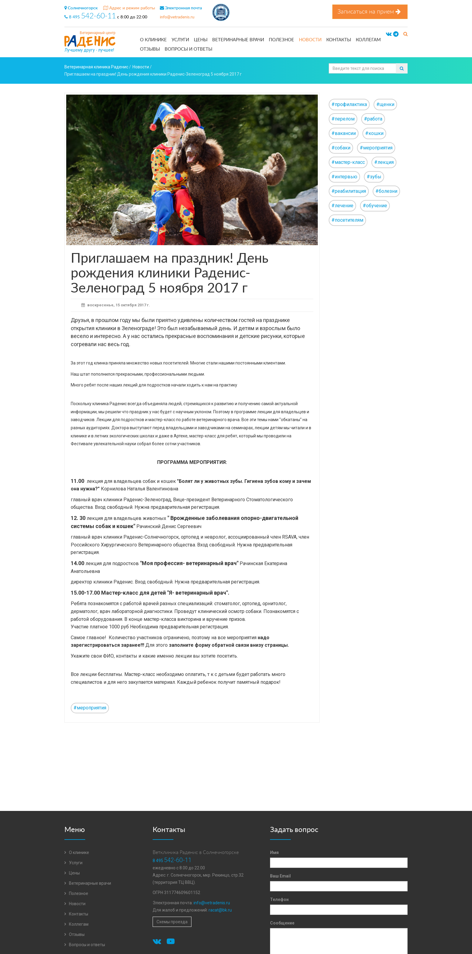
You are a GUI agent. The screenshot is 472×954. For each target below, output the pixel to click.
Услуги (180, 40)
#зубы (374, 177)
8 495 (90, 17)
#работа (373, 119)
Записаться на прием (369, 11)
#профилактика (349, 104)
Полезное (281, 40)
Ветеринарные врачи (238, 40)
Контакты (338, 40)
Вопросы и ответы (188, 49)
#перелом (343, 119)
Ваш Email (280, 876)
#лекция (384, 162)
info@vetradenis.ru (177, 17)
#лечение (342, 205)
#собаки (340, 148)
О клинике (153, 40)
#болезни (386, 191)
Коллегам (368, 40)
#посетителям (347, 220)
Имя (274, 852)
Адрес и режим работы (129, 8)
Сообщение (282, 923)
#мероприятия (89, 708)
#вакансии (343, 133)
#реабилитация (348, 191)
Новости (310, 40)
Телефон (279, 899)
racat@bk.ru (220, 910)
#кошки (374, 133)
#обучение (375, 205)
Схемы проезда (172, 921)
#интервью (344, 177)
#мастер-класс (348, 162)
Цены (200, 40)
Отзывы (150, 49)
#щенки (385, 104)
